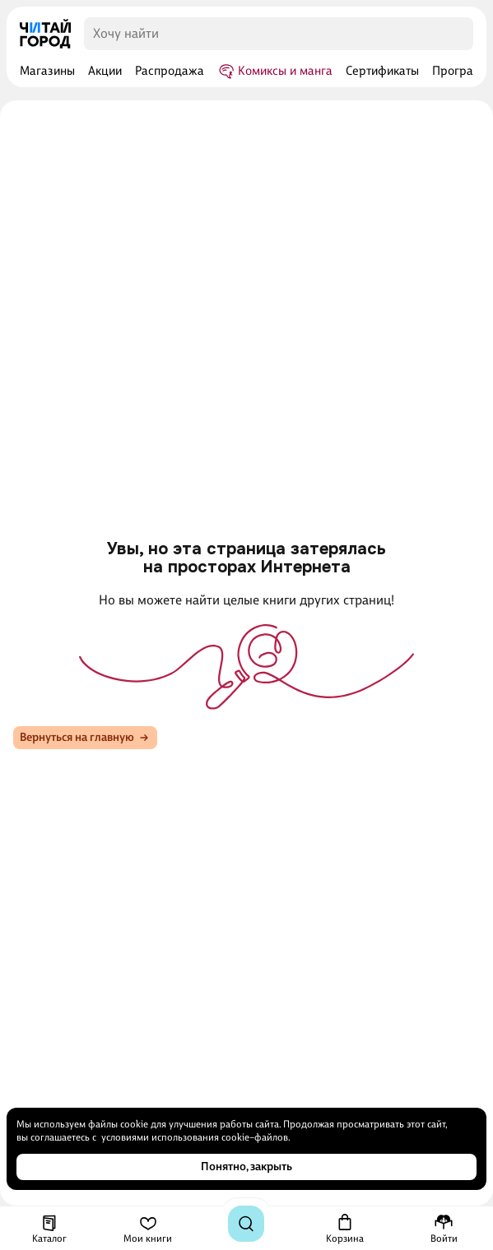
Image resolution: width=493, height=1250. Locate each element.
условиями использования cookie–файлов (194, 1137)
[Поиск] (246, 1224)
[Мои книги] (147, 1228)
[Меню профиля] (444, 1228)
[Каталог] (49, 1228)
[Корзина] (345, 1228)
